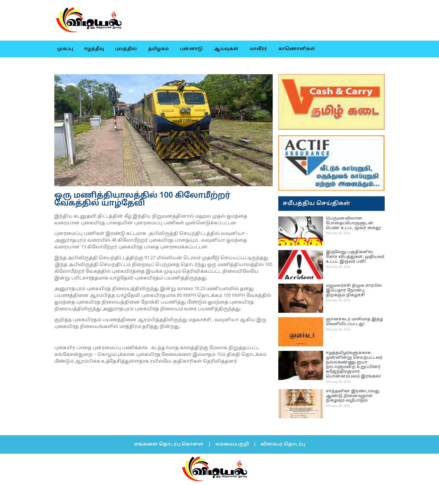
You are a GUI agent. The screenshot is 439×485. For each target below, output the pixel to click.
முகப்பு (65, 49)
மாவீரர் (258, 49)
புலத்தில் (126, 49)
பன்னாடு (191, 49)
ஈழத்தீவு (94, 49)
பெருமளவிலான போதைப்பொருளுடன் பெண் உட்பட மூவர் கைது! (353, 223)
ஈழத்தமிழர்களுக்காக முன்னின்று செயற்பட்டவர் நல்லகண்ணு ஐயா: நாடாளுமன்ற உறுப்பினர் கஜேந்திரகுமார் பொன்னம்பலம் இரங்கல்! (354, 365)
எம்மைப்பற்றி (232, 444)
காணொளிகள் (297, 49)
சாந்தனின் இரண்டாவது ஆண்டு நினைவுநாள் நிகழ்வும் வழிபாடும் (352, 396)
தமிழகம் (158, 49)
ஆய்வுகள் (226, 49)
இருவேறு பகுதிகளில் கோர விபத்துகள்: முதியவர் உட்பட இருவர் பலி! (355, 257)
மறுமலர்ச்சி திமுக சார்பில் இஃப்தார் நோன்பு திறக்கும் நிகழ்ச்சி (354, 290)
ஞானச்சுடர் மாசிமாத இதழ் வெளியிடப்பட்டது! (354, 322)
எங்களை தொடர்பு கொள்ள (169, 444)
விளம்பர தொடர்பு (283, 444)
